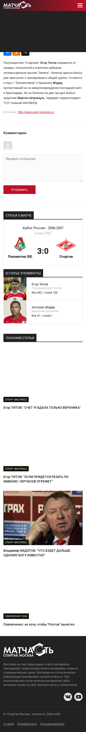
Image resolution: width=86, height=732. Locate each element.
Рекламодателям (52, 724)
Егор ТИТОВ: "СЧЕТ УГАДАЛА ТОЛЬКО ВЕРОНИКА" (42, 407)
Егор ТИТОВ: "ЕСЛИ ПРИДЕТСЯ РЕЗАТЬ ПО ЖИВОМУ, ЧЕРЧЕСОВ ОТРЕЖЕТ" (36, 479)
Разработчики (27, 724)
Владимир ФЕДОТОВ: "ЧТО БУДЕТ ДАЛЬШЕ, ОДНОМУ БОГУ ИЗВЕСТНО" (37, 553)
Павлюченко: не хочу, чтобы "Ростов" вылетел (39, 624)
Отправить (19, 189)
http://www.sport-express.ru (36, 112)
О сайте (8, 724)
